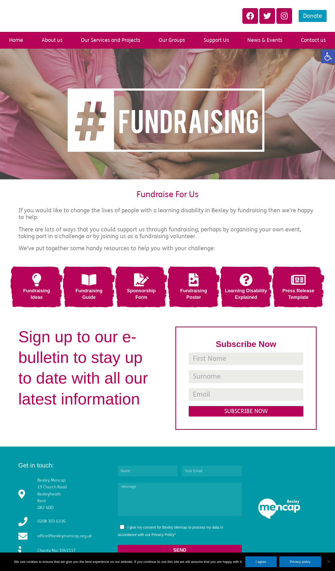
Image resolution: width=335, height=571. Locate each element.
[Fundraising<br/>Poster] (193, 279)
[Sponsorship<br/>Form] (141, 279)
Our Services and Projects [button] (110, 40)
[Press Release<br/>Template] (298, 279)
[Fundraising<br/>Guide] (89, 279)
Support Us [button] (216, 40)
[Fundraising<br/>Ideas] (36, 279)
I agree (261, 562)
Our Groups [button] (172, 40)
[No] (328, 561)
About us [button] (52, 40)
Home (16, 40)
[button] (328, 56)
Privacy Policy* (164, 535)
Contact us (313, 40)
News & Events (264, 40)
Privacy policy (300, 562)
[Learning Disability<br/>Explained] (246, 279)
